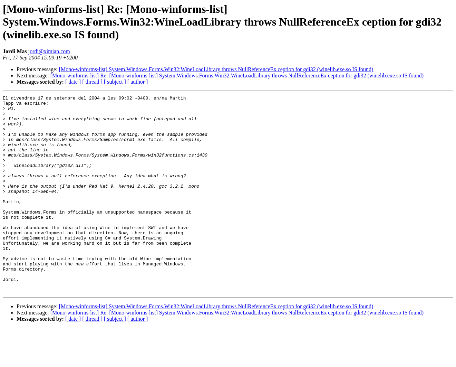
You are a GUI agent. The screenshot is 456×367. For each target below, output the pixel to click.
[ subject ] (115, 82)
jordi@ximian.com (49, 51)
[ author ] (137, 82)
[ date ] (73, 82)
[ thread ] (92, 82)
